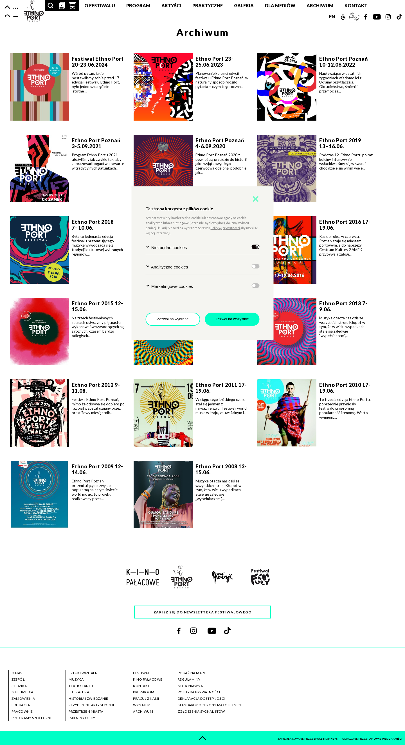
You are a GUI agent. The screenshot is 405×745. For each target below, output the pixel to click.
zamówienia (23, 698)
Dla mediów (280, 5)
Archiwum (320, 5)
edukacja (21, 705)
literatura (79, 692)
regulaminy (189, 679)
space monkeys (326, 738)
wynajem (142, 705)
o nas (17, 673)
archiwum (143, 711)
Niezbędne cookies (166, 247)
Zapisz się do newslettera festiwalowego (203, 612)
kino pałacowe (148, 679)
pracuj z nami (146, 698)
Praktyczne (207, 5)
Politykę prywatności (225, 228)
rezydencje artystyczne (92, 705)
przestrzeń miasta (86, 711)
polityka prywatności (199, 692)
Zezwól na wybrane (173, 319)
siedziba (19, 686)
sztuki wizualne (84, 673)
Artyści (171, 5)
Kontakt (356, 5)
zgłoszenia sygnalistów (201, 711)
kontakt (141, 686)
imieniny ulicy (82, 718)
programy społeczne (32, 718)
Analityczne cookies (167, 266)
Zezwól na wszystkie (232, 319)
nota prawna (190, 686)
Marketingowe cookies (169, 286)
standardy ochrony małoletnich (210, 705)
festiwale (142, 673)
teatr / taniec (81, 686)
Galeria (244, 5)
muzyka (76, 679)
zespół (18, 679)
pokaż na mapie (192, 673)
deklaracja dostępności (201, 698)
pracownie (22, 711)
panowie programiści (385, 738)
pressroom (143, 692)
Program (138, 5)
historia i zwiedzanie (88, 698)
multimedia (22, 692)
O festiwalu (99, 5)
